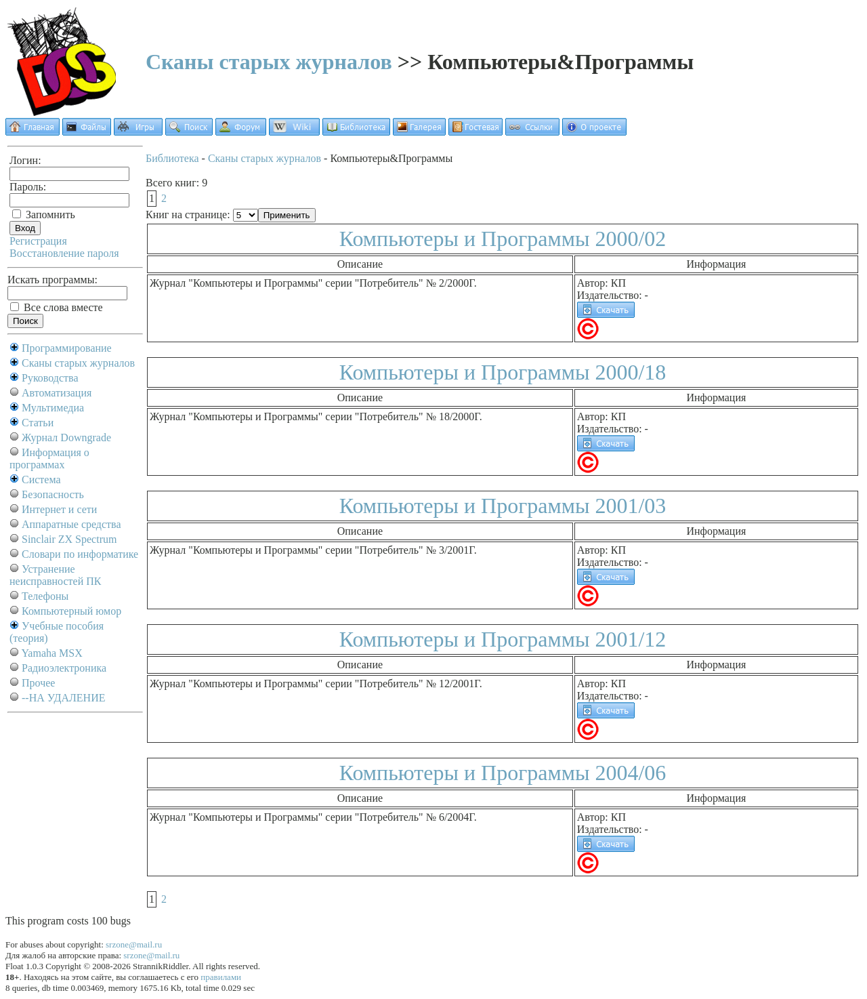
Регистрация (38, 241)
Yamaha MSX (51, 653)
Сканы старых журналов (269, 61)
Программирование (67, 348)
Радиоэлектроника (64, 668)
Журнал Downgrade (66, 437)
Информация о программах (49, 458)
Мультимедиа (53, 407)
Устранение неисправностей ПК (55, 575)
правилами (220, 977)
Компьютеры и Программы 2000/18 (503, 372)
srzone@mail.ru (134, 944)
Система (41, 479)
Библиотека (172, 158)
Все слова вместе (56, 307)
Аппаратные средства (71, 524)
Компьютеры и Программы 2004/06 (503, 772)
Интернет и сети (59, 509)
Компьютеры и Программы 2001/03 (503, 505)
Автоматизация (56, 393)
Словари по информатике (80, 554)
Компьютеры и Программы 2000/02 (503, 238)
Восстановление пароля (64, 253)
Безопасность (53, 494)
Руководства (50, 378)
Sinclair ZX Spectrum (69, 539)
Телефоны (45, 596)
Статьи (38, 422)
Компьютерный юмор (71, 611)
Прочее (38, 683)
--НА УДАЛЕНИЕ (63, 698)
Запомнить (43, 214)
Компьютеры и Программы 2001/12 (503, 639)
